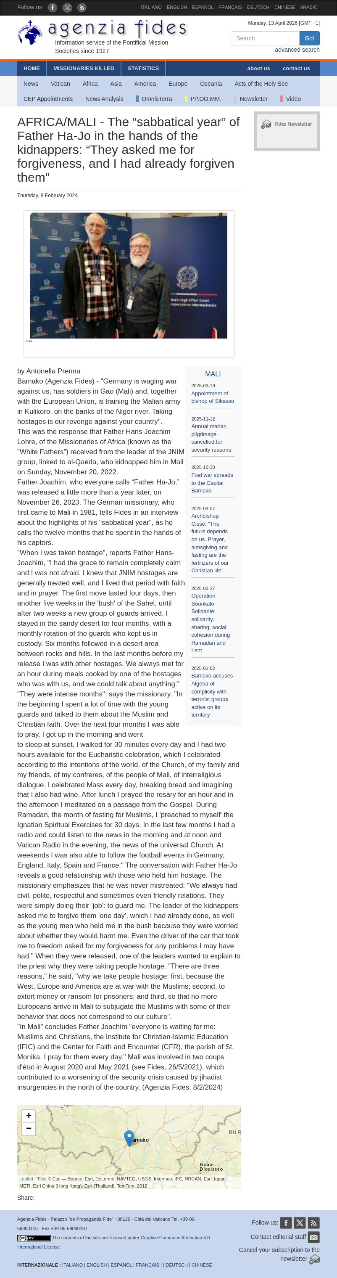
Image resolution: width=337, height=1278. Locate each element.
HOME (32, 68)
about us (258, 68)
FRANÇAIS (230, 7)
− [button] (29, 1129)
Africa (90, 83)
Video (290, 98)
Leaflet (26, 1178)
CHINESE (284, 7)
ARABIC (308, 7)
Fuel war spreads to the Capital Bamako (212, 483)
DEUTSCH (258, 7)
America (145, 83)
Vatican (60, 83)
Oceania (211, 83)
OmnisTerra (154, 98)
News (31, 83)
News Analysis (104, 98)
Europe (177, 83)
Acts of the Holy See (261, 83)
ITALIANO (151, 7)
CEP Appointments (48, 98)
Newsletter (251, 98)
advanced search (297, 49)
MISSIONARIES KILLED (83, 68)
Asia (115, 83)
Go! (309, 38)
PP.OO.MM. (203, 98)
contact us (296, 68)
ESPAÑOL (202, 7)
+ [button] (29, 1116)
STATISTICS (143, 68)
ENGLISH (177, 7)
